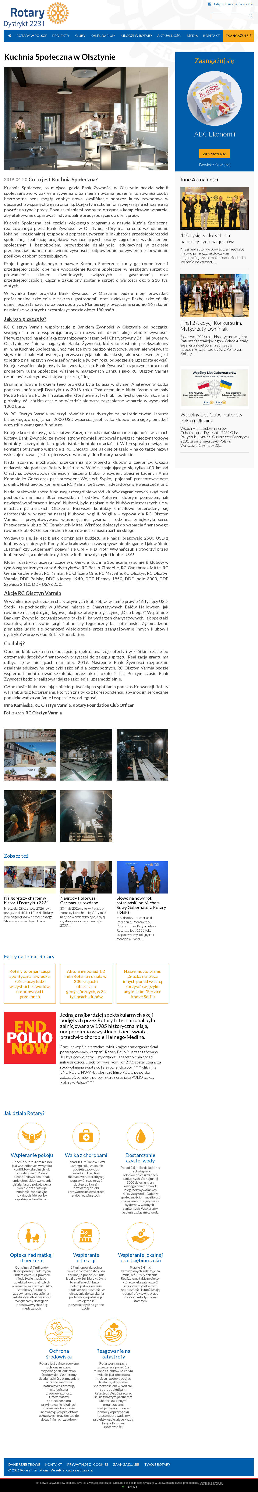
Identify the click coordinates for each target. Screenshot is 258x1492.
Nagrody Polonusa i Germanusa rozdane (79, 900)
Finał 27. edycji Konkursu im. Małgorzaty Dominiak (211, 326)
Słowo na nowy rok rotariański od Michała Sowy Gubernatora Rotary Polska (141, 904)
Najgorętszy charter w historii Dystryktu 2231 (26, 900)
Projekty (60, 35)
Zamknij (133, 1486)
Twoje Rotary (157, 1464)
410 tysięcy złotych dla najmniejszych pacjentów (207, 238)
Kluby (79, 35)
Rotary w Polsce (32, 35)
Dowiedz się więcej (214, 164)
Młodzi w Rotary (136, 35)
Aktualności (169, 35)
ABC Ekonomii (214, 134)
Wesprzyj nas (215, 154)
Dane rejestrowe (24, 1464)
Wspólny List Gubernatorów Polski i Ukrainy (211, 417)
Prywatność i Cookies (87, 1464)
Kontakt (211, 35)
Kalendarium (103, 35)
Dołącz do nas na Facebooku (231, 4)
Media (192, 35)
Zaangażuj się (239, 35)
